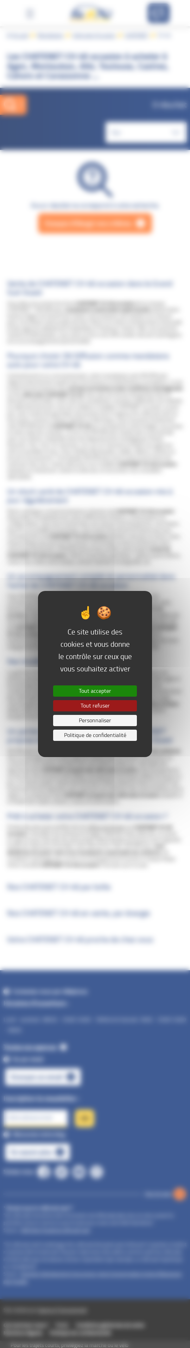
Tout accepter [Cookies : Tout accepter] (95, 691)
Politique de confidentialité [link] (95, 735)
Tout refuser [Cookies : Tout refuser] (95, 705)
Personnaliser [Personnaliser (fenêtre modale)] (95, 720)
